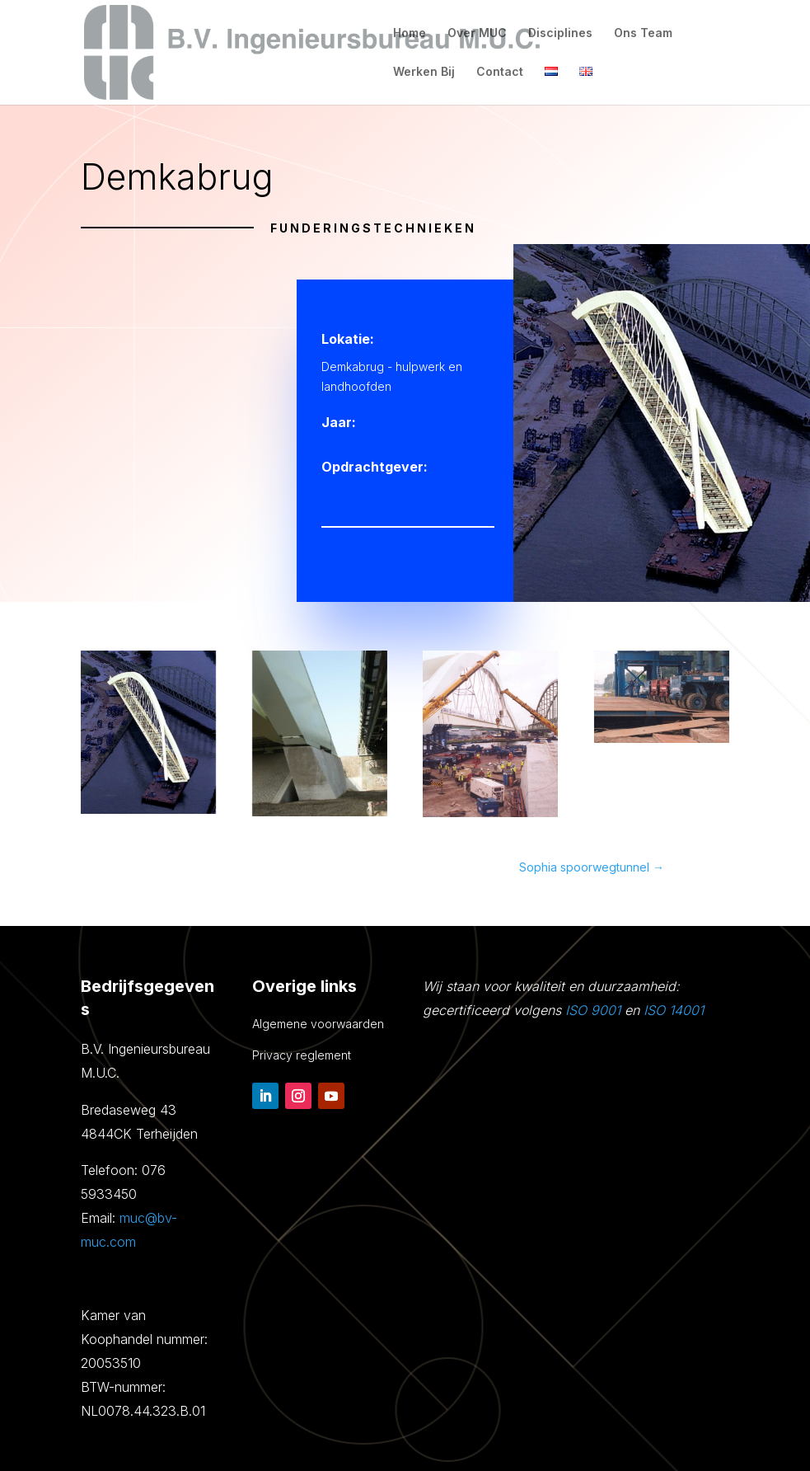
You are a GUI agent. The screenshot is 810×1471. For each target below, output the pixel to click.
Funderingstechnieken (373, 228)
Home (409, 33)
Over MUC (477, 33)
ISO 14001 (674, 1010)
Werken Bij (424, 72)
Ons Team (643, 33)
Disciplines (560, 33)
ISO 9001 (592, 1010)
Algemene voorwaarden (318, 1024)
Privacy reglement (301, 1055)
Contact (499, 72)
